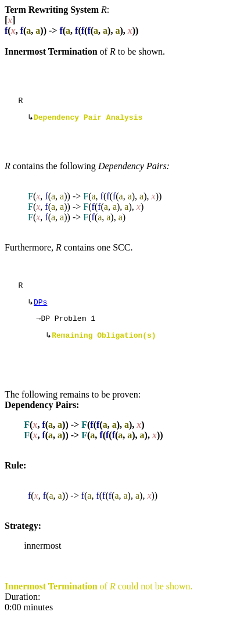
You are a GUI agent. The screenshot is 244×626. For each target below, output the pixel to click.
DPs (40, 307)
